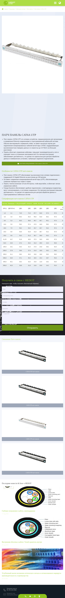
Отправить (32, 327)
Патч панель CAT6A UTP (40, 9)
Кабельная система (20, 9)
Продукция (12, 9)
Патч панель (30, 9)
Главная (6, 9)
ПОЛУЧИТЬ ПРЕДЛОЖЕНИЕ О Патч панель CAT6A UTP (32, 164)
